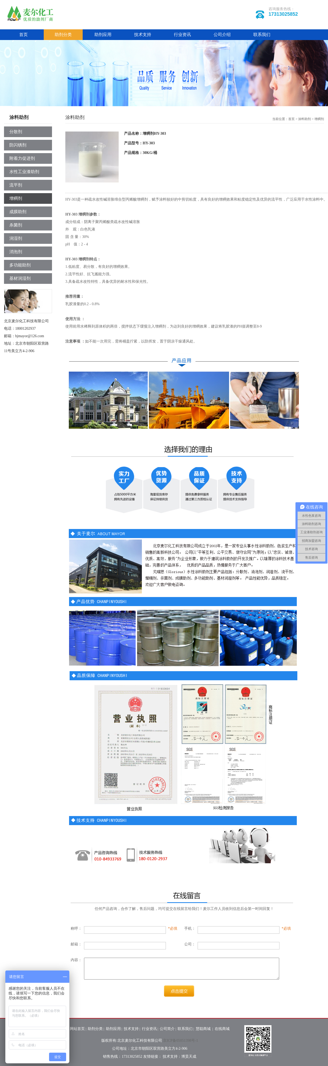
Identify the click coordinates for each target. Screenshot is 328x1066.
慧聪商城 (204, 1029)
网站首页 (77, 1029)
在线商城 (222, 1029)
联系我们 (261, 34)
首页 (23, 34)
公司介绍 (222, 34)
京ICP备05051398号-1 (180, 1041)
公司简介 (167, 1029)
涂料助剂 (304, 119)
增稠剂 (319, 119)
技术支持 (142, 34)
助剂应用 (102, 34)
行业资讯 (182, 34)
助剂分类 (63, 34)
